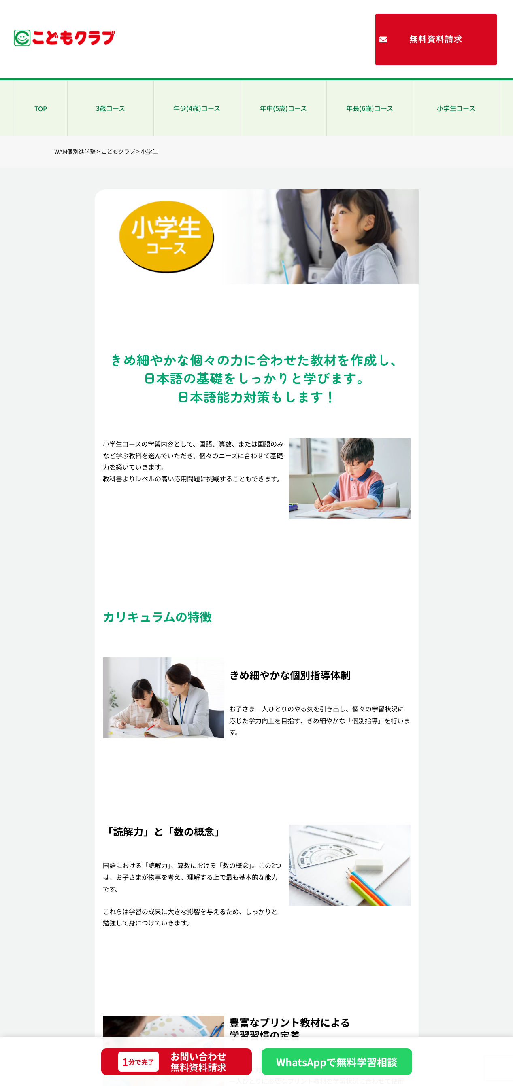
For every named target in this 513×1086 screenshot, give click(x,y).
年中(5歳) (283, 108)
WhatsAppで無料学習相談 (336, 1062)
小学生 (456, 108)
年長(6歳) (369, 108)
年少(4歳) (196, 108)
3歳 (110, 108)
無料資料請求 (436, 39)
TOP (40, 108)
